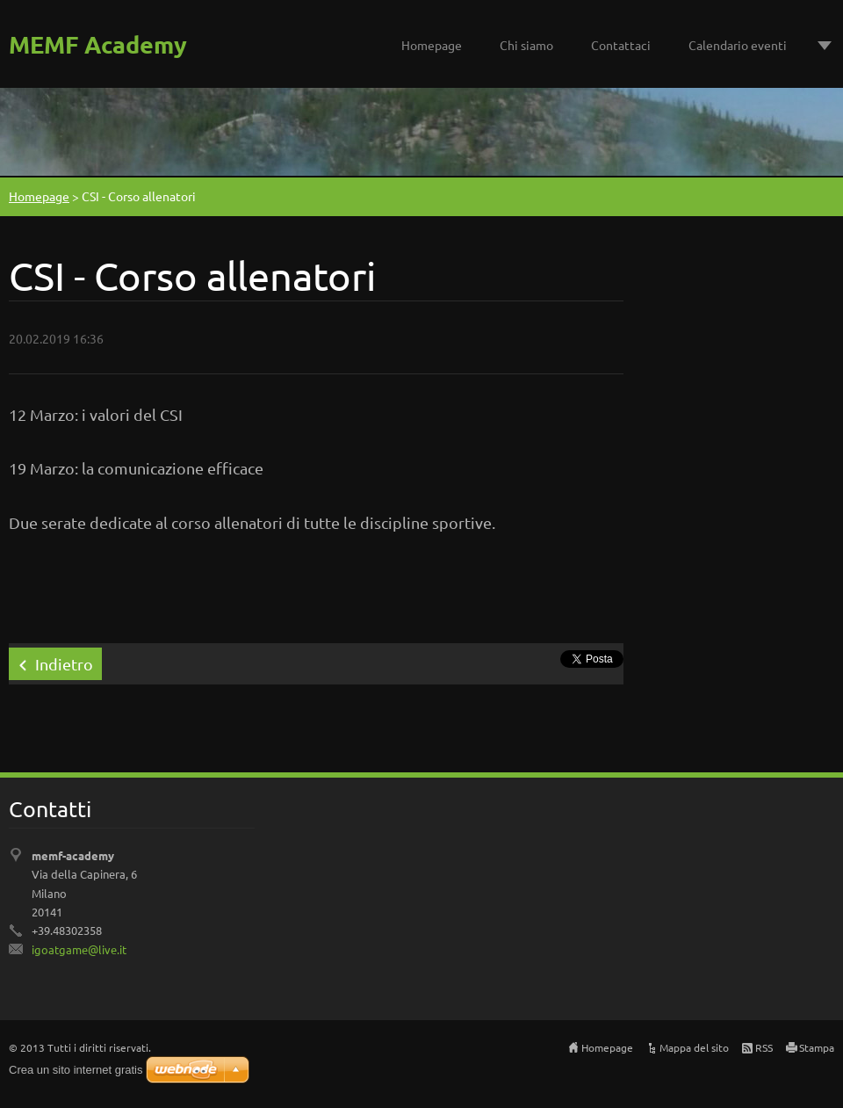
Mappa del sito (694, 1047)
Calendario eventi (737, 45)
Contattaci (621, 45)
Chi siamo (526, 45)
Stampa (816, 1047)
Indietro (64, 664)
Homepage (431, 45)
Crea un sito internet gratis (75, 1069)
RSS (764, 1047)
